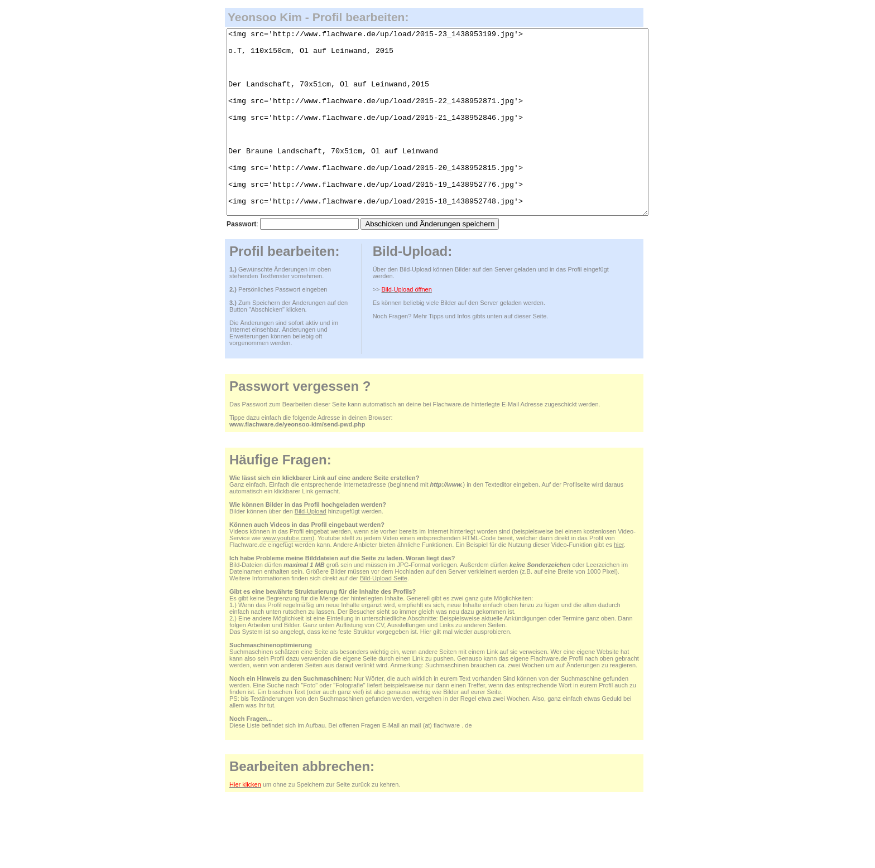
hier (619, 581)
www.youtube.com (287, 574)
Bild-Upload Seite (383, 615)
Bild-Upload (310, 548)
